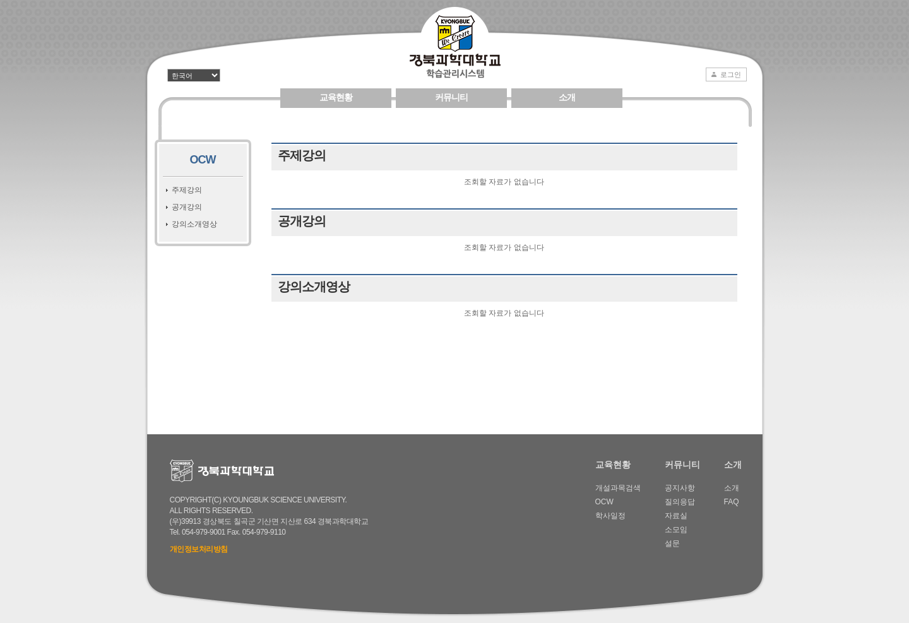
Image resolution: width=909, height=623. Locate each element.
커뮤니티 (451, 97)
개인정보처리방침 (199, 549)
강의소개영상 (194, 224)
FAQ (731, 501)
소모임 (676, 529)
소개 (567, 97)
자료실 (676, 515)
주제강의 (187, 190)
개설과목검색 (618, 488)
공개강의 (187, 207)
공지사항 (680, 488)
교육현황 (335, 97)
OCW (203, 159)
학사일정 (610, 515)
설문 (672, 543)
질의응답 (680, 501)
